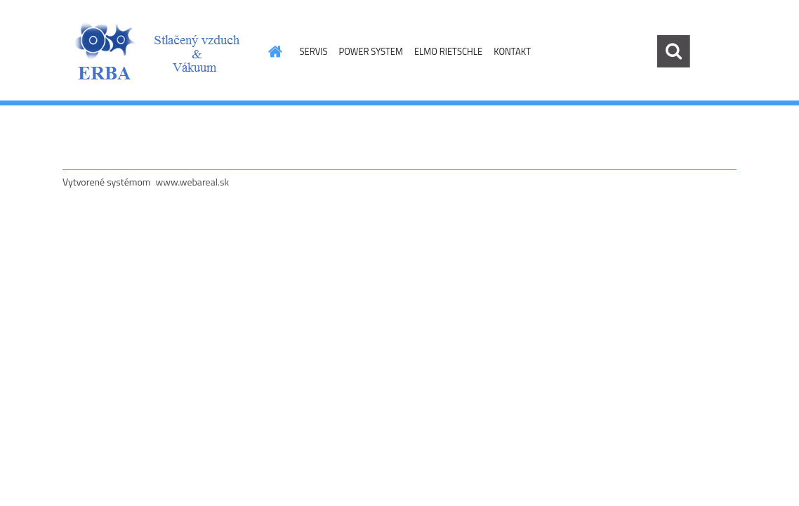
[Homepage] (273, 51)
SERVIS (314, 51)
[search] (673, 51)
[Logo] (159, 52)
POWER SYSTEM (370, 51)
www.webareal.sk (193, 181)
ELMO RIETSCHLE (448, 51)
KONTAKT (512, 51)
